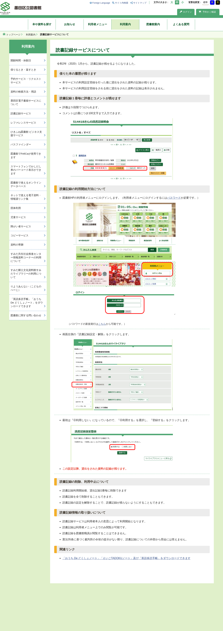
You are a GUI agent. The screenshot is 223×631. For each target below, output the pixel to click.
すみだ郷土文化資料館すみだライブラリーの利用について (26, 274)
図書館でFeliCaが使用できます (26, 155)
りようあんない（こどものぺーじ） (26, 288)
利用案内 (125, 24)
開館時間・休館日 (21, 60)
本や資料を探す (41, 24)
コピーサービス (19, 235)
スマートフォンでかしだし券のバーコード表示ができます (26, 170)
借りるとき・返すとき (23, 69)
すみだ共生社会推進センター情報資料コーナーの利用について (26, 257)
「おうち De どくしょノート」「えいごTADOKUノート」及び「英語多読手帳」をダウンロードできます (126, 558)
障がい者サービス (21, 226)
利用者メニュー (97, 24)
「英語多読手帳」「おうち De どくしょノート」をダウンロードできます (27, 303)
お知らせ (69, 24)
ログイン (186, 12)
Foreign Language (101, 3)
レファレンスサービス (23, 122)
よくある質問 (181, 24)
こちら (102, 323)
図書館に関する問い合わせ (26, 315)
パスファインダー (21, 144)
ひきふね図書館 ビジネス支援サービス (26, 133)
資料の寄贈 (17, 244)
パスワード (174, 197)
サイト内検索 (121, 3)
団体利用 (16, 208)
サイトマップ (139, 3)
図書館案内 (153, 24)
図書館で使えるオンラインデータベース (26, 184)
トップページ (13, 34)
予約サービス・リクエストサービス (26, 80)
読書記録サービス (21, 113)
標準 (205, 2)
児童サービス (18, 217)
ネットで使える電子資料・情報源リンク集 (26, 197)
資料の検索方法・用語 (23, 91)
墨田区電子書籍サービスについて (26, 102)
